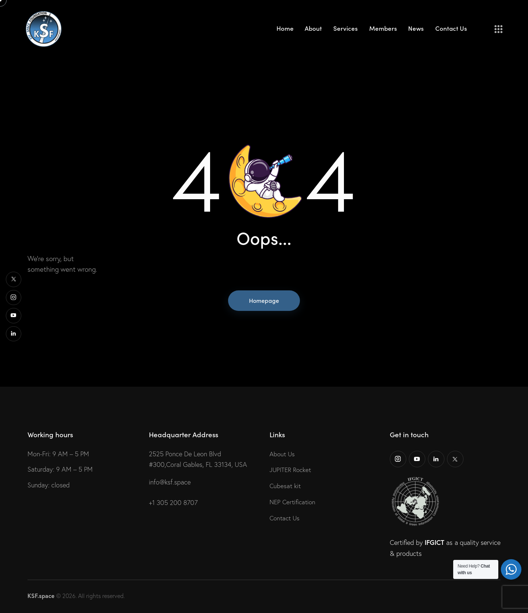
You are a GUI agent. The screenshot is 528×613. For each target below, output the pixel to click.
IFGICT (434, 542)
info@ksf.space (170, 482)
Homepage (264, 300)
